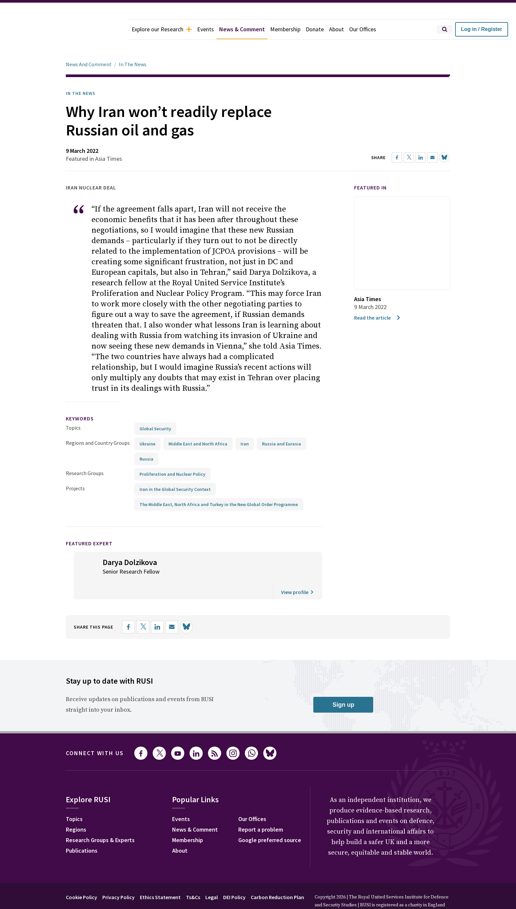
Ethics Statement (160, 878)
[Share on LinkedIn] (157, 608)
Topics (73, 409)
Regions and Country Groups (98, 424)
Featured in (370, 169)
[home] (64, 29)
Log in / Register (481, 29)
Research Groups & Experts (100, 821)
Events (205, 29)
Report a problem (260, 811)
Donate (315, 29)
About (336, 29)
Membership (285, 29)
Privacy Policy (118, 878)
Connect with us (95, 734)
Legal (211, 878)
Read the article (377, 299)
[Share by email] (171, 608)
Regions (76, 811)
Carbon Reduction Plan (277, 878)
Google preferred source (269, 821)
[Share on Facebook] (128, 608)
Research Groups (85, 454)
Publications (81, 832)
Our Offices (362, 29)
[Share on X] (142, 608)
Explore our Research (162, 29)
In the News (80, 75)
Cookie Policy (81, 878)
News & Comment (242, 29)
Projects (75, 470)
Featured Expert (89, 525)
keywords (80, 400)
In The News (132, 46)
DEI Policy (234, 878)
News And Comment (89, 46)
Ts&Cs (193, 878)
